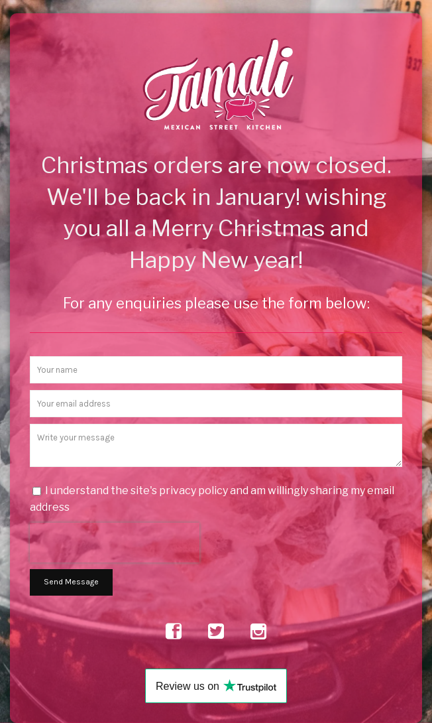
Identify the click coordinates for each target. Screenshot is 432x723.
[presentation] (114, 542)
